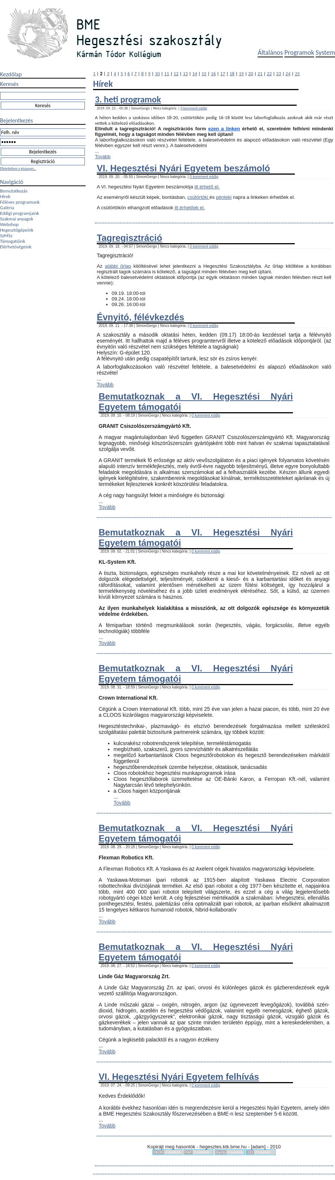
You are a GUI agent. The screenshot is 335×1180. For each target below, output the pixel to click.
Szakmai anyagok (16, 219)
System (325, 52)
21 (260, 73)
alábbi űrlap (118, 266)
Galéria (7, 207)
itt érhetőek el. (190, 207)
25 (297, 73)
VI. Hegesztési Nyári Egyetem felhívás (179, 1077)
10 (157, 73)
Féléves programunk (19, 202)
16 (213, 73)
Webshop (9, 224)
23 (278, 73)
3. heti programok (128, 99)
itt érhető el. (207, 187)
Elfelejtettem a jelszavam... (18, 168)
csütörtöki (199, 197)
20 (250, 73)
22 (269, 73)
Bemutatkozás (14, 191)
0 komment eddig (194, 108)
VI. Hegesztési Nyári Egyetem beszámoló (183, 168)
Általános (270, 52)
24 (287, 73)
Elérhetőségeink (15, 246)
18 (232, 73)
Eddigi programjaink (19, 213)
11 (166, 73)
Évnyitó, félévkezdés (140, 317)
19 (241, 73)
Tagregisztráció (129, 238)
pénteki (224, 197)
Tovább (103, 156)
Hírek (5, 196)
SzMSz (6, 235)
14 (194, 73)
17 (222, 73)
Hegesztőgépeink (17, 230)
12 (175, 73)
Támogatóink (12, 241)
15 (204, 73)
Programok (299, 52)
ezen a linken (224, 128)
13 (185, 73)
